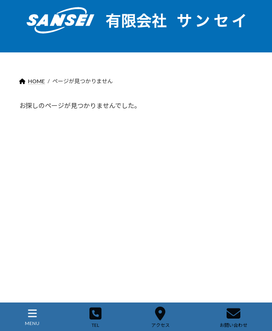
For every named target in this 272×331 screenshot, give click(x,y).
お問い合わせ (233, 317)
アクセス (160, 317)
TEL (95, 317)
